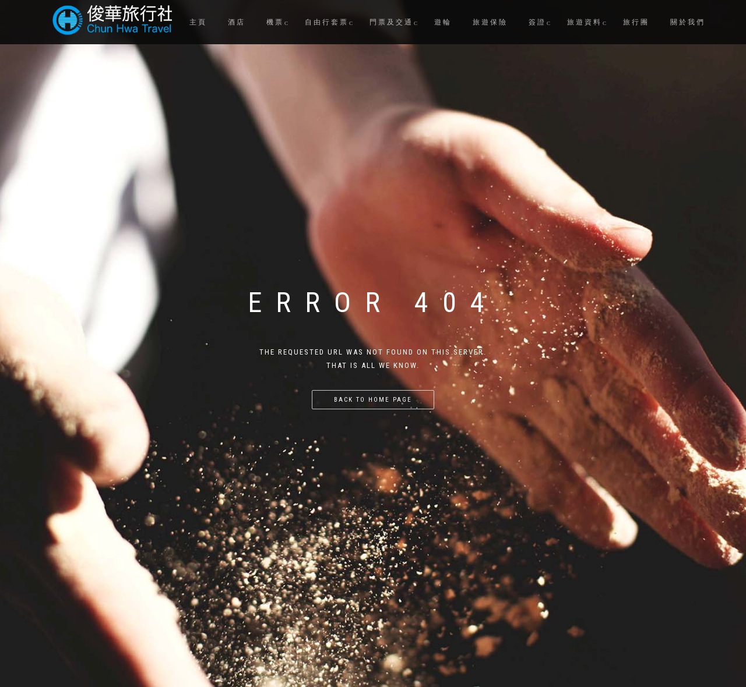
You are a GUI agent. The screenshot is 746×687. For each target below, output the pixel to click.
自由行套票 (327, 22)
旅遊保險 (490, 22)
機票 (275, 22)
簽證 (537, 22)
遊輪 (443, 22)
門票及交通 (391, 22)
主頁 (198, 22)
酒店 (236, 22)
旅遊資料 (584, 22)
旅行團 (636, 22)
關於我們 (687, 22)
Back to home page (373, 399)
